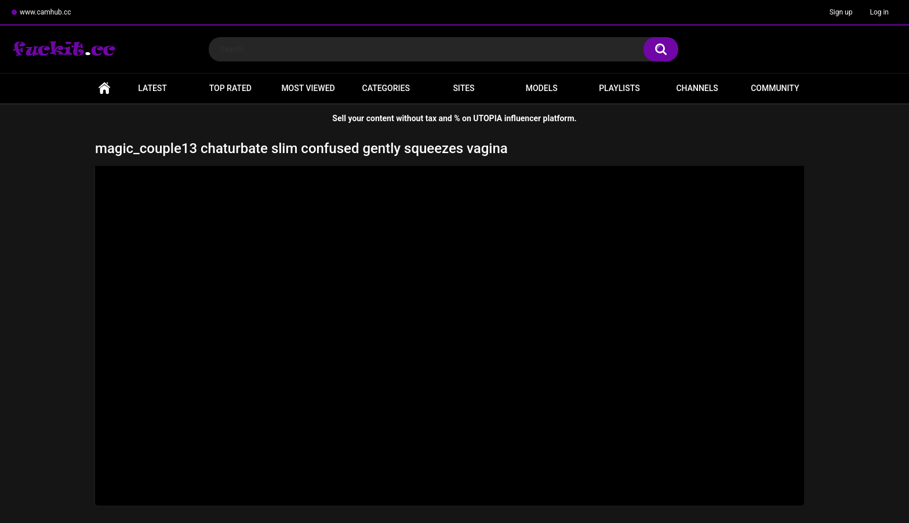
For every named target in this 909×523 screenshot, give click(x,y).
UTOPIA (487, 118)
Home (104, 88)
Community (775, 88)
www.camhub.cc (45, 12)
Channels (697, 88)
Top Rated (230, 88)
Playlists (619, 88)
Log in (879, 12)
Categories (386, 88)
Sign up (841, 12)
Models (542, 88)
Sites (463, 88)
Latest (152, 88)
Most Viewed (307, 88)
